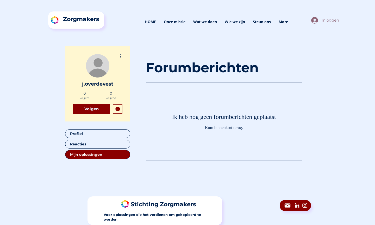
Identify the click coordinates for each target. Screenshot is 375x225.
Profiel (76, 133)
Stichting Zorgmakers (163, 204)
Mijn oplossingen (86, 154)
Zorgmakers (81, 19)
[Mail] (287, 205)
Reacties (78, 144)
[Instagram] (305, 205)
